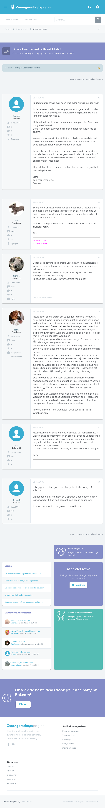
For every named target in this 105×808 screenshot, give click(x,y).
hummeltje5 (15, 665)
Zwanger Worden (70, 731)
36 (12, 240)
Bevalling (66, 739)
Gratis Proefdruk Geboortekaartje (18, 595)
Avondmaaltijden (17, 641)
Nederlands (91, 801)
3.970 (13, 231)
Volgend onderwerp (94, 79)
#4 (99, 311)
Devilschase (15, 644)
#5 (99, 427)
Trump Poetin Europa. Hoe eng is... (25, 631)
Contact (10, 766)
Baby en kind (68, 744)
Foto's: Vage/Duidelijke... (20, 620)
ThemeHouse (26, 801)
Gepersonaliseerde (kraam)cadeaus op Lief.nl (23, 602)
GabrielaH (14, 623)
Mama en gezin (69, 748)
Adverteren (12, 783)
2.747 (13, 287)
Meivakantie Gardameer (20, 652)
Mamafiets (14, 633)
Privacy (10, 771)
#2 (99, 202)
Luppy (13, 654)
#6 (99, 482)
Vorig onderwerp (77, 79)
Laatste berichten (30, 20)
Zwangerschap (32, 53)
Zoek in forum (12, 20)
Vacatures (11, 779)
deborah (16, 500)
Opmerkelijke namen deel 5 (22, 662)
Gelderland (15, 139)
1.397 (13, 341)
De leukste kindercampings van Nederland (23, 574)
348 (12, 511)
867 (12, 456)
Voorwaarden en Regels (73, 801)
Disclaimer (12, 775)
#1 (99, 98)
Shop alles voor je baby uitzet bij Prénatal (22, 581)
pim (16, 220)
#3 (99, 258)
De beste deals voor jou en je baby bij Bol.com (24, 588)
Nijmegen (14, 244)
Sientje (16, 276)
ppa (16, 445)
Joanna (57, 53)
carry (16, 330)
